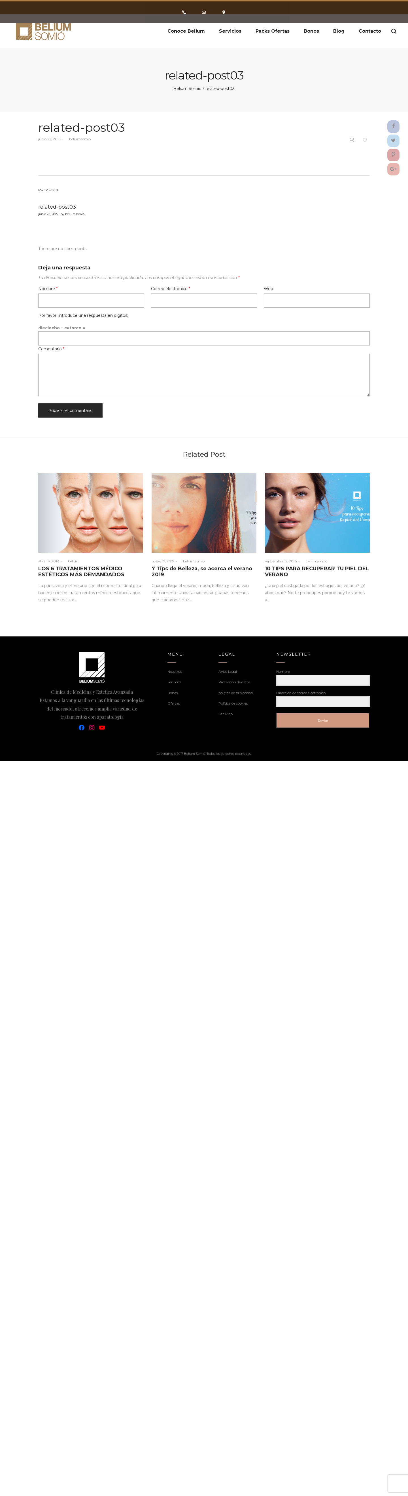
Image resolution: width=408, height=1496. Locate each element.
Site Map (225, 714)
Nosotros (174, 671)
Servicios (174, 682)
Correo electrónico (170, 288)
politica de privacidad (235, 693)
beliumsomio (78, 139)
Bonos (172, 693)
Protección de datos (234, 682)
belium (71, 561)
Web (268, 288)
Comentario (51, 348)
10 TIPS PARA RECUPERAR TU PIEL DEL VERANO (317, 571)
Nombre (48, 288)
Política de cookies (233, 703)
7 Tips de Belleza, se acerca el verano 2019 (202, 571)
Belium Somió (187, 88)
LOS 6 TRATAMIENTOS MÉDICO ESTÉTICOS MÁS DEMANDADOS (81, 571)
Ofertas (173, 703)
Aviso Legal (227, 671)
